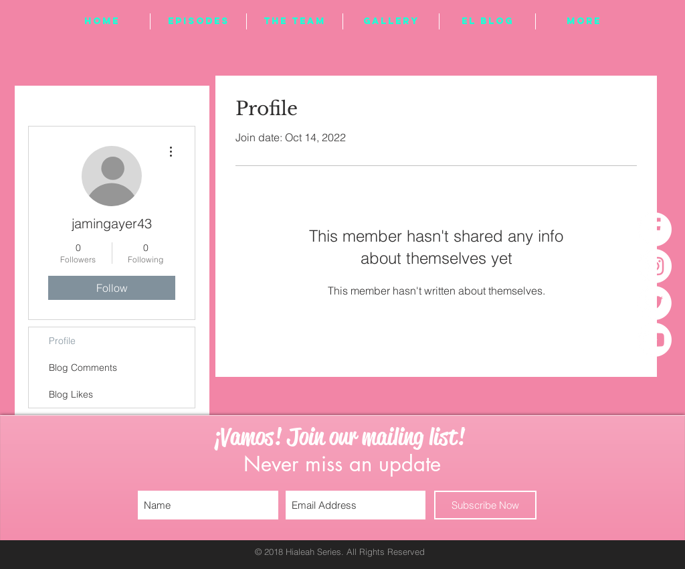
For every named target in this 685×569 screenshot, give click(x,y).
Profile (62, 341)
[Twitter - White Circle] (655, 303)
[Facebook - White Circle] (655, 229)
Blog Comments (83, 367)
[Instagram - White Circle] (655, 266)
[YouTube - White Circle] (655, 340)
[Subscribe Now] (485, 505)
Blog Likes (71, 394)
